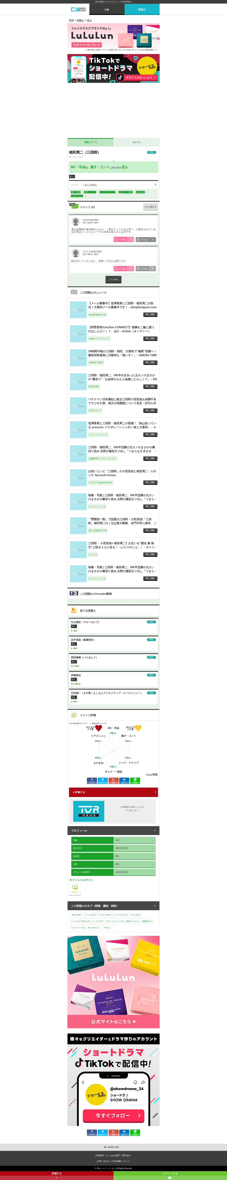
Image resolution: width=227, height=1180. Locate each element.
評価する (57, 1176)
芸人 (125, 167)
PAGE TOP (113, 1147)
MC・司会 (78, 167)
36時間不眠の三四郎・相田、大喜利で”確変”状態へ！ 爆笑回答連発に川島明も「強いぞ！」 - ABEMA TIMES (122, 355)
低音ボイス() (132, 921)
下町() (107, 928)
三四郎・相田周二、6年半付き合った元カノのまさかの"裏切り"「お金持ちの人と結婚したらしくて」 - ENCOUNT (122, 379)
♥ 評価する (79, 792)
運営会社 (126, 1155)
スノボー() (97, 921)
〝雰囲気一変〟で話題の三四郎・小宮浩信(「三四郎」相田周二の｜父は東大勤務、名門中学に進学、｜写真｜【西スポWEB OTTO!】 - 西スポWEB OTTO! (122, 523)
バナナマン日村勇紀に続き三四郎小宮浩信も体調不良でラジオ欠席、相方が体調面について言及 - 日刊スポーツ (122, 403)
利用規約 (99, 1155)
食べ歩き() (93, 928)
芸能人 (142, 9)
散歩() (76, 915)
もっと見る (149, 207)
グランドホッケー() (115, 921)
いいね (126, 239)
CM (107, 9)
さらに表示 (113, 279)
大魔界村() (146, 921)
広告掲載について (120, 1161)
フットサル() (120, 915)
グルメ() (135, 915)
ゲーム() (90, 915)
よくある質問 (113, 1155)
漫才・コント (99, 167)
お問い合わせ (103, 1161)
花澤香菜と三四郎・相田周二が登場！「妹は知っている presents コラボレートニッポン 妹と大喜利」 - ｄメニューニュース (122, 427)
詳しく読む (150, 314)
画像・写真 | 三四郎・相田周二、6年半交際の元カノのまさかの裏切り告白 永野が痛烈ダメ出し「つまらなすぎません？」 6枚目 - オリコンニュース (121, 571)
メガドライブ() (78, 928)
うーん (148, 239)
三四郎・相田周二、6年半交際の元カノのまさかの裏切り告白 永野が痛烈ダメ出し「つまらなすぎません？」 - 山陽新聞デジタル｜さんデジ (121, 451)
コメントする (170, 1176)
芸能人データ (90, 142)
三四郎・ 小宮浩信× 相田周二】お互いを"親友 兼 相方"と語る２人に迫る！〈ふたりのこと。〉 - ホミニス (121, 547)
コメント (136, 142)
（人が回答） (84, 185)
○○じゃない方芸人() (80, 921)
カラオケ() (104, 915)
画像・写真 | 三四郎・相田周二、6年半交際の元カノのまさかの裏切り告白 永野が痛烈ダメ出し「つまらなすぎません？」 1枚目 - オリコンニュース (121, 499)
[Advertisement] (113, 111)
